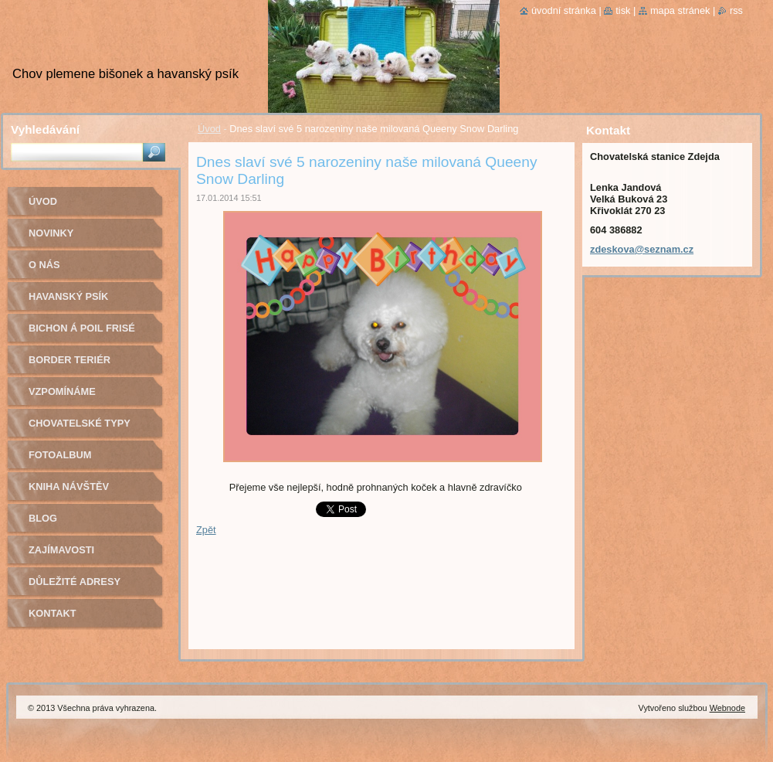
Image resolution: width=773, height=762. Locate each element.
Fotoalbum (60, 455)
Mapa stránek (680, 10)
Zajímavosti (61, 550)
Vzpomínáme (62, 391)
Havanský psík (68, 296)
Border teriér (69, 360)
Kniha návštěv (69, 486)
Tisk (622, 10)
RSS (736, 10)
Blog (43, 518)
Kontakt (52, 613)
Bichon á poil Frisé (82, 328)
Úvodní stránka (563, 10)
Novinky (51, 233)
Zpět (206, 530)
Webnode (727, 708)
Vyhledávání (45, 129)
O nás (44, 264)
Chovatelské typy (80, 423)
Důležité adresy (74, 581)
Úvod (209, 128)
